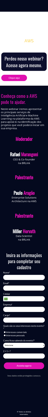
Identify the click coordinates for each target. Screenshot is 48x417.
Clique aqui (14, 78)
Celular (6, 294)
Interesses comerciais (15, 332)
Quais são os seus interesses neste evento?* (23, 327)
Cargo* (6, 315)
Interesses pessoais (14, 335)
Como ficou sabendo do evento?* (19, 340)
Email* (6, 283)
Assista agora (24, 365)
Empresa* (7, 304)
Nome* (6, 272)
